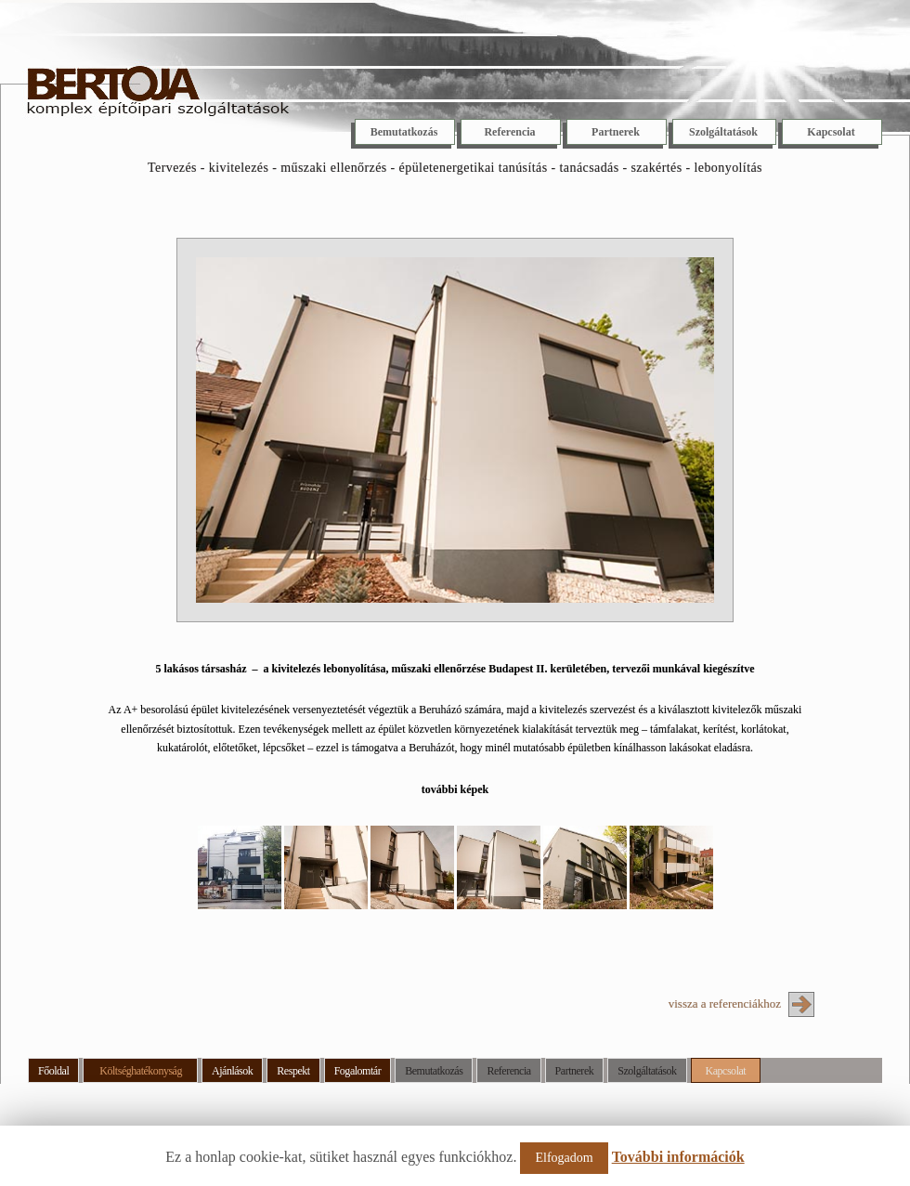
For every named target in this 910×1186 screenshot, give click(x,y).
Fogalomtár (358, 1070)
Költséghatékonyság (140, 1070)
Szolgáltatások (723, 131)
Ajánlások (232, 1070)
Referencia (509, 131)
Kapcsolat (830, 131)
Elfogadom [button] (563, 1158)
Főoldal (53, 1070)
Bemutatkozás (404, 131)
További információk (678, 1157)
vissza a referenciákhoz (725, 1003)
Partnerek (616, 131)
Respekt (293, 1070)
